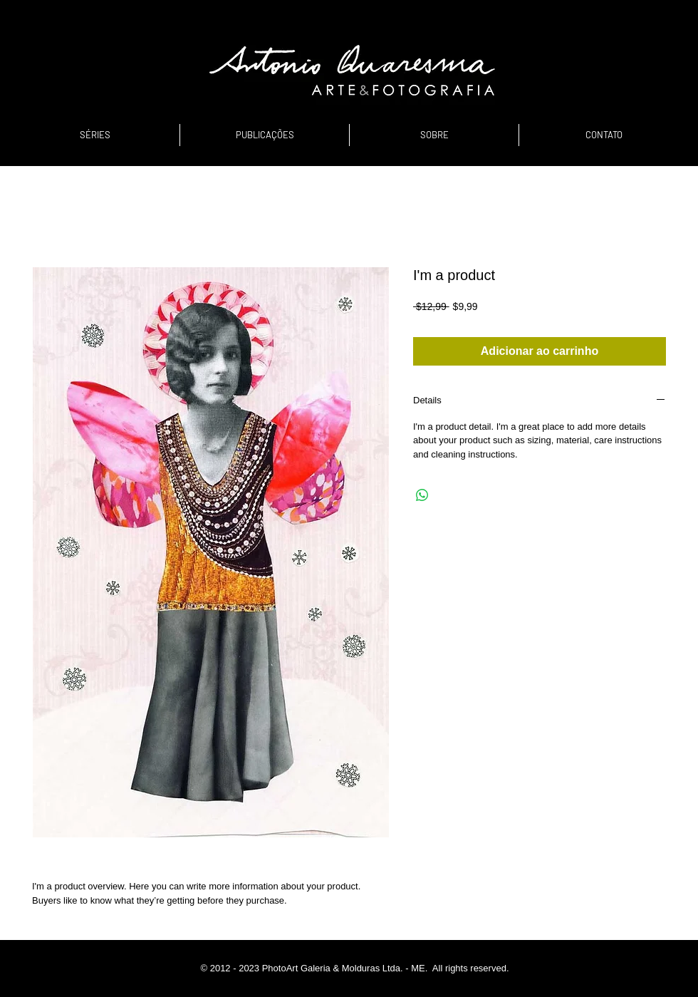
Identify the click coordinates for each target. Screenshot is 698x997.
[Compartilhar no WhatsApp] (422, 495)
